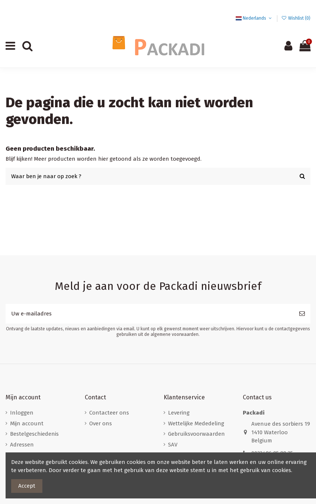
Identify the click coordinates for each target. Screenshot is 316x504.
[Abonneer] (302, 314)
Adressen (22, 444)
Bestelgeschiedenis (34, 434)
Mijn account (26, 423)
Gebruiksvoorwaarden (196, 434)
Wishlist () (295, 18)
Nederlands (254, 18)
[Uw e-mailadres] (150, 314)
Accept (26, 485)
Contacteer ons (109, 412)
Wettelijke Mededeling (196, 423)
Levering (179, 412)
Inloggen (21, 412)
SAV (172, 444)
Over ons (100, 423)
